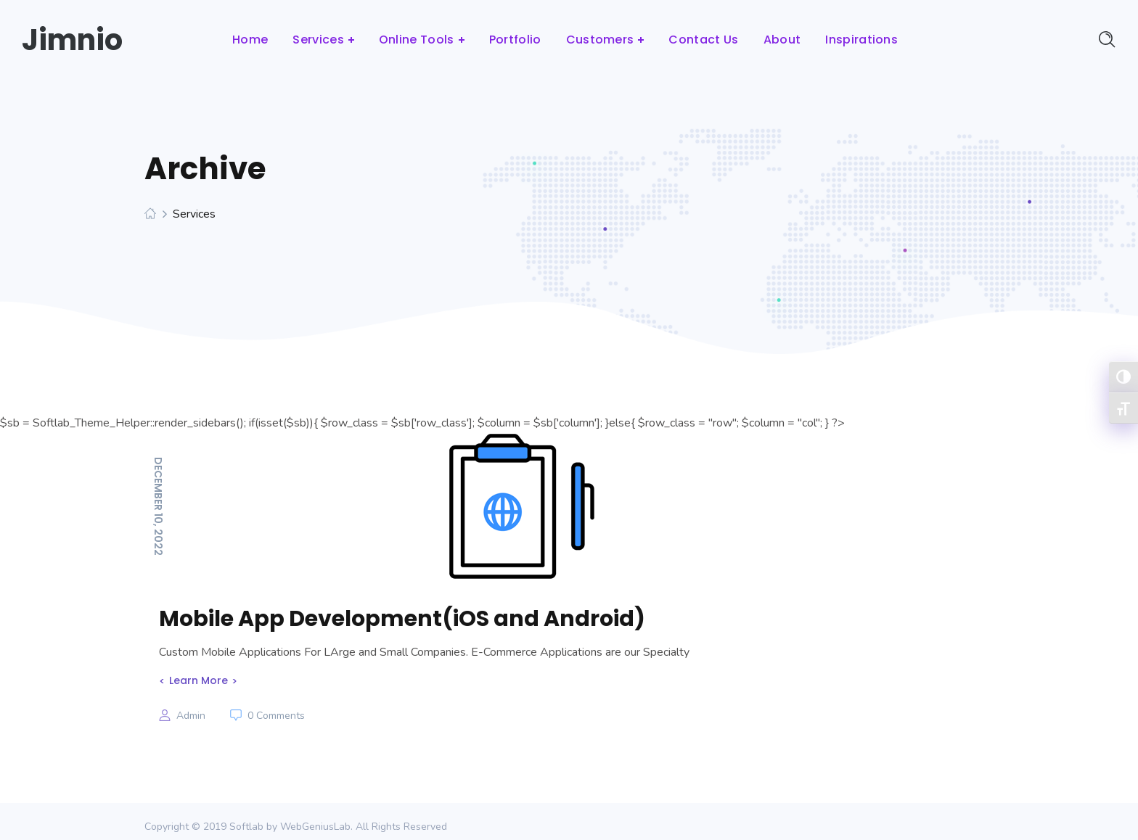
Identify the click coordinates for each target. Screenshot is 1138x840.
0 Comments (276, 715)
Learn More (198, 680)
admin (190, 715)
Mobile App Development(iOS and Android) (402, 619)
